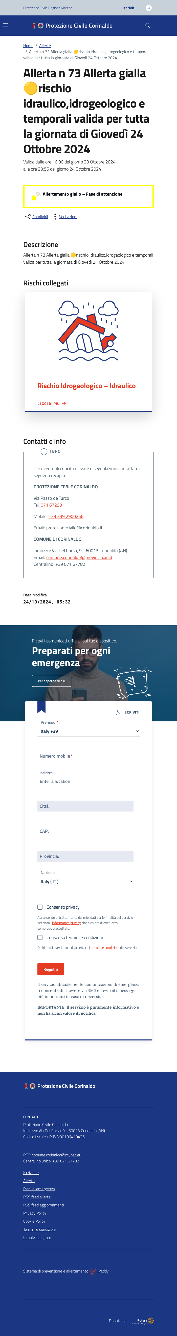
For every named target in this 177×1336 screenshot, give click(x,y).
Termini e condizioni (39, 1229)
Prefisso (49, 722)
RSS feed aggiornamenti (43, 1205)
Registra (50, 969)
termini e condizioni (105, 947)
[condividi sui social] (36, 217)
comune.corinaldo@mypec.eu (56, 1155)
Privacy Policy (34, 1213)
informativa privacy (66, 922)
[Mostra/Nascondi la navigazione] (6, 25)
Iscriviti (129, 8)
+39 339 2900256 (66, 516)
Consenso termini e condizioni (75, 937)
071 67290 (51, 505)
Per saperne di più (51, 680)
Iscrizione (31, 1173)
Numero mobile (56, 756)
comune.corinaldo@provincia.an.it (79, 557)
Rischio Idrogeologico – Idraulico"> (88, 330)
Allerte (29, 1181)
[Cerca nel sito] (148, 25)
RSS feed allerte (37, 1197)
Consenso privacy (63, 907)
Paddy (99, 1271)
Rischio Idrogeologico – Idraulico (86, 386)
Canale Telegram (37, 1237)
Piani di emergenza (39, 1189)
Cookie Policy (34, 1221)
